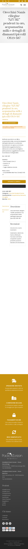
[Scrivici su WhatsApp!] (9, 1)
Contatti (4, 517)
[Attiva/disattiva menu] (25, 5)
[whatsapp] (10, 523)
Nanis (9, 199)
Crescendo (18, 545)
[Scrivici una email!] (3, 1)
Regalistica (5, 501)
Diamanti (23, 195)
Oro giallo (5, 197)
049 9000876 (8, 479)
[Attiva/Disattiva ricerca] (21, 5)
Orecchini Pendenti (14, 193)
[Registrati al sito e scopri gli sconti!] (10, 123)
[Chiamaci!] (6, 1)
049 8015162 (7, 468)
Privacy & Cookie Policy (19, 544)
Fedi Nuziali (5, 497)
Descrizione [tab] (5, 206)
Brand (4, 505)
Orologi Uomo (6, 495)
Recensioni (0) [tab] (5, 211)
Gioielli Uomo (6, 491)
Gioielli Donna (6, 490)
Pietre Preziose (6, 499)
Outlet (4, 503)
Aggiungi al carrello (14, 181)
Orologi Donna (6, 493)
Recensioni (5, 519)
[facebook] (3, 523)
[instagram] (7, 523)
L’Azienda (5, 515)
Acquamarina (16, 195)
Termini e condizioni (8, 544)
